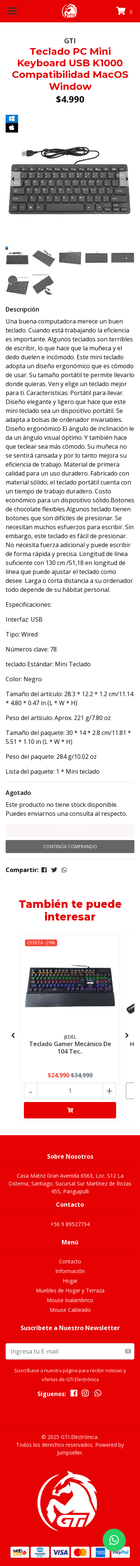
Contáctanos (70, 830)
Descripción (22, 309)
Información (70, 1271)
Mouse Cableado (70, 1309)
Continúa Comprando (70, 846)
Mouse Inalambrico (70, 1300)
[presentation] (13, 178)
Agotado (18, 793)
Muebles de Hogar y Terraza (70, 1290)
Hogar (70, 1280)
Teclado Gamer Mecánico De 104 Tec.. (70, 1047)
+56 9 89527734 (70, 1224)
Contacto (70, 1261)
